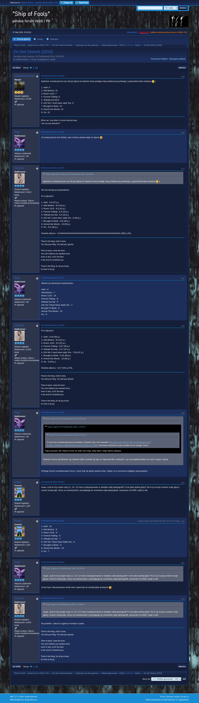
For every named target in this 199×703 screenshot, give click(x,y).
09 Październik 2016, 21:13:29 (52, 132)
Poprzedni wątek (159, 59)
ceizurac (19, 167)
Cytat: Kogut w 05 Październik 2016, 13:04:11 (66, 427)
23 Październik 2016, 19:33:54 (52, 482)
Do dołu (17, 68)
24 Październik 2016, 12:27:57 (52, 598)
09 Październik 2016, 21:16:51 (52, 168)
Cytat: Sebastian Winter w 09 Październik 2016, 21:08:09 (69, 174)
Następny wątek (177, 59)
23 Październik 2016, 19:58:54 (52, 562)
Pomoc (162, 697)
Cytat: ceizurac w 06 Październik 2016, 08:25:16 (65, 419)
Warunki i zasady (173, 697)
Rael (17, 132)
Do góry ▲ (185, 697)
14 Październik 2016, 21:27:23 (52, 278)
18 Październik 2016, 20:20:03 (52, 325)
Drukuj (182, 68)
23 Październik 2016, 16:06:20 (52, 412)
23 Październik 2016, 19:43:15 (52, 521)
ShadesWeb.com (31, 700)
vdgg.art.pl (144, 32)
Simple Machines (31, 697)
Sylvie (137, 45)
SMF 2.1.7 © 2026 (17, 697)
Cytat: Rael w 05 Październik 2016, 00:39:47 (68, 435)
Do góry (17, 667)
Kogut (17, 482)
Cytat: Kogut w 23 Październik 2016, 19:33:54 (64, 569)
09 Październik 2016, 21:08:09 (52, 76)
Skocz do (146, 679)
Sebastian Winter (24, 75)
